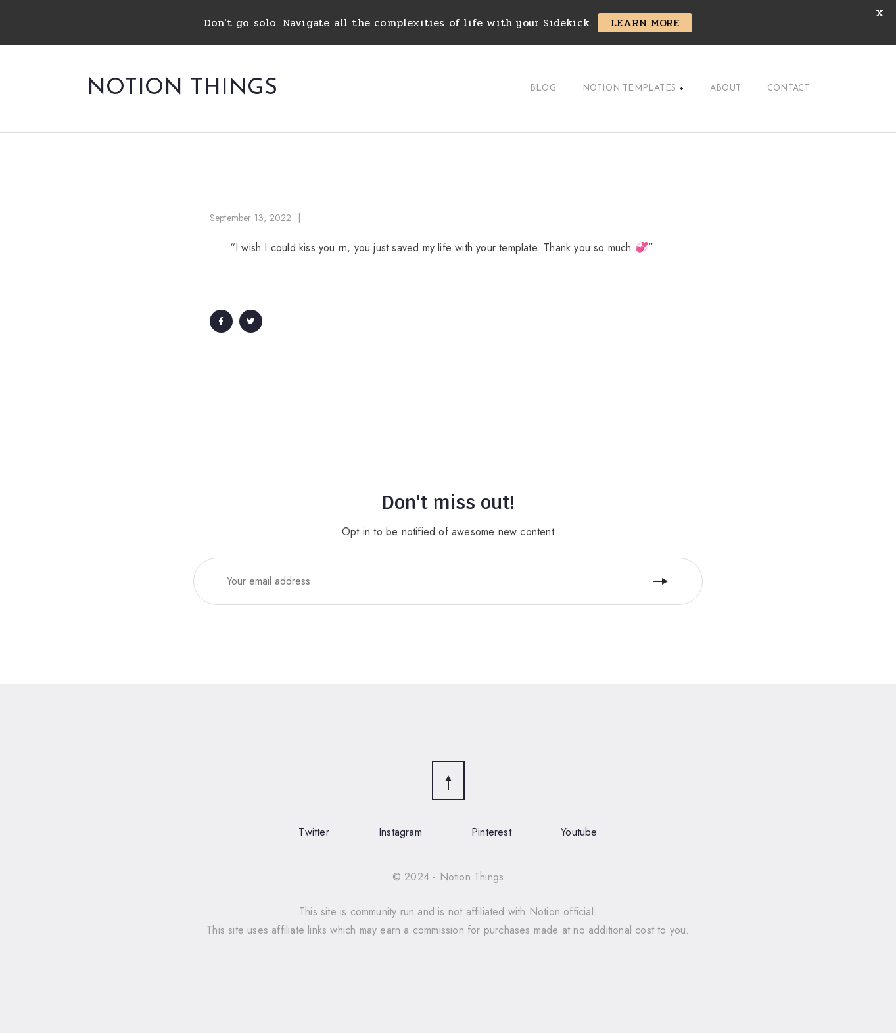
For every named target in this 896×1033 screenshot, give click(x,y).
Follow (662, 581)
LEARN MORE (645, 22)
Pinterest (491, 832)
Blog (543, 88)
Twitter (313, 832)
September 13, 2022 (251, 217)
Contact (788, 88)
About (725, 88)
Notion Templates (633, 89)
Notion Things (182, 89)
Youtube (579, 832)
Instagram (400, 832)
